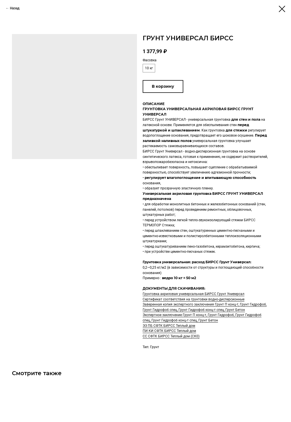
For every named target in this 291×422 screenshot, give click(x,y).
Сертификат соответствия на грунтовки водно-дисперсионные (193, 299)
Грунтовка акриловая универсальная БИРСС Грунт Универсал (193, 294)
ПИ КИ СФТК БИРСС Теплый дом (169, 331)
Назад (15, 8)
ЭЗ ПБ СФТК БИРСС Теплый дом (169, 326)
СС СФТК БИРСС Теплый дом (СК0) (171, 336)
